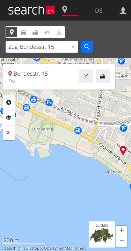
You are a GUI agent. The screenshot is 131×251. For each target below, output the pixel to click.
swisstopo (33, 248)
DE (98, 10)
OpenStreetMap (58, 248)
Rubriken (9, 102)
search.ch (13, 248)
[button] (121, 231)
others (80, 248)
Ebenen (9, 118)
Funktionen (9, 133)
